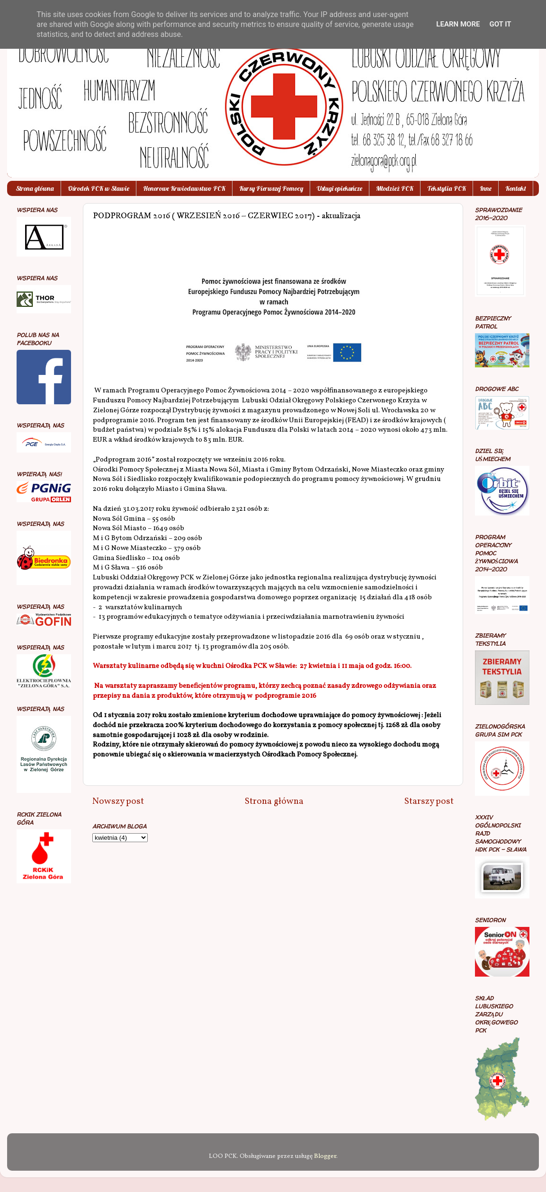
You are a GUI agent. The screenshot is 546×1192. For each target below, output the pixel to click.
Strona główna (35, 188)
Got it (500, 24)
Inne (486, 188)
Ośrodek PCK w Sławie (98, 188)
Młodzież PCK (394, 188)
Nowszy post (118, 801)
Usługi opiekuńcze (339, 188)
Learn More (458, 24)
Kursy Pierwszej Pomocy (271, 188)
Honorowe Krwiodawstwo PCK (184, 188)
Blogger (325, 1156)
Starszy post (429, 801)
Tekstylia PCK (446, 188)
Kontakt (515, 188)
